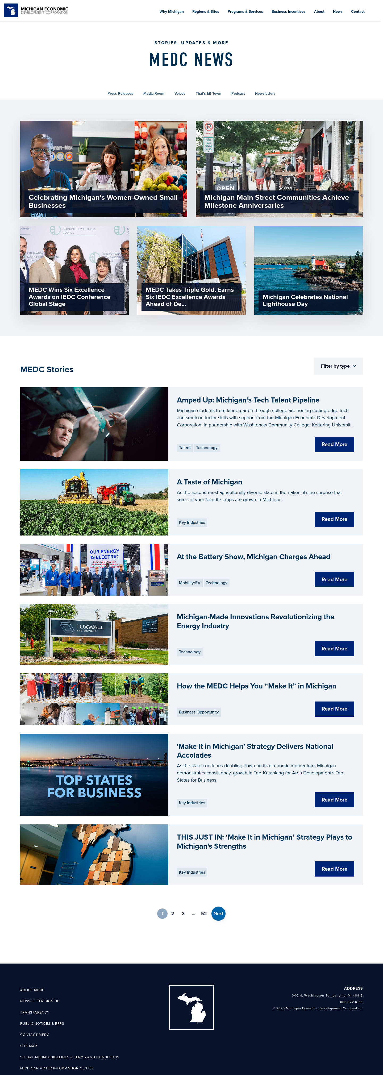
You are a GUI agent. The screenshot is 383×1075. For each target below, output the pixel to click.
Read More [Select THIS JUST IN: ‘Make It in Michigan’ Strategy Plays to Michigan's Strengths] (334, 848)
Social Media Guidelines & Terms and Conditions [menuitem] (69, 1037)
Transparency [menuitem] (34, 992)
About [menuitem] (319, 11)
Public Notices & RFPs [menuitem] (42, 1003)
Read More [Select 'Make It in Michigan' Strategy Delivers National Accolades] (334, 779)
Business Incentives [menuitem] (289, 11)
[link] (36, 10)
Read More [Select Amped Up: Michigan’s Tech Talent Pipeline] (334, 449)
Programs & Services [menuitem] (245, 11)
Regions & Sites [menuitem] (205, 11)
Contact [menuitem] (358, 11)
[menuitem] (374, 6)
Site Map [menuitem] (28, 1025)
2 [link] (172, 893)
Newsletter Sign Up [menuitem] (40, 981)
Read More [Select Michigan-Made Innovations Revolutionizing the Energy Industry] (334, 644)
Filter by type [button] (336, 371)
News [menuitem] (338, 11)
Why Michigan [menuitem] (172, 11)
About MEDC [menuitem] (32, 970)
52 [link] (204, 893)
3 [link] (183, 893)
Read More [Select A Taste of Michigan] (334, 524)
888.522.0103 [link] (351, 981)
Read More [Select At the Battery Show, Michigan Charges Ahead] (334, 584)
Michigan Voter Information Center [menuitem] (57, 1048)
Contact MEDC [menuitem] (34, 1014)
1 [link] (162, 893)
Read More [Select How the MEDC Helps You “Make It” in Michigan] (334, 705)
